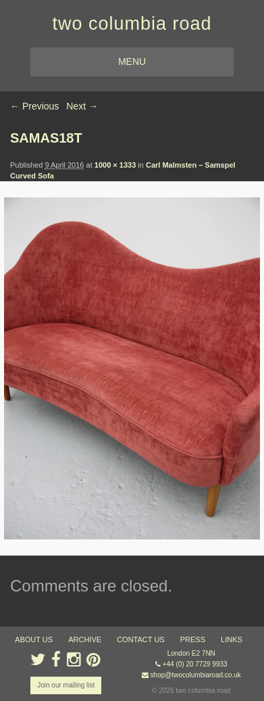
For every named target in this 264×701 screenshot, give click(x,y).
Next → (82, 106)
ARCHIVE (84, 639)
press (192, 639)
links (231, 639)
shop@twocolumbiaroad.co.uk (196, 675)
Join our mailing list (66, 685)
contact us (141, 639)
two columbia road (131, 24)
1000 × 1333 (115, 165)
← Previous (34, 106)
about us (34, 639)
